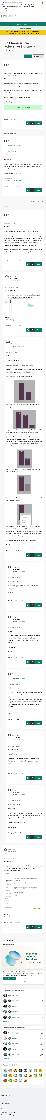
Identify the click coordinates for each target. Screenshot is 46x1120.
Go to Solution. (25, 107)
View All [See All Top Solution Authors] (6, 1021)
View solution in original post (12, 180)
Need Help (12, 114)
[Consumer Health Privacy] (23, 1115)
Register (19, 24)
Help (31, 24)
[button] (28, 56)
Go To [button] (37, 24)
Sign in (25, 24)
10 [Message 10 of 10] (9, 186)
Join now (4, 10)
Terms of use (4, 1106)
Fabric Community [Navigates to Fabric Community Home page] (20, 16)
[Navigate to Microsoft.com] (6, 16)
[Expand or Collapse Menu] (2, 20)
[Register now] (9, 978)
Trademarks (4, 1109)
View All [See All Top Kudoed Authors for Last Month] (6, 1058)
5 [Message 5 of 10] (11, 550)
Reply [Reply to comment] (38, 190)
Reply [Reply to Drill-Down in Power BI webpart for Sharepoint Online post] (38, 123)
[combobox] (31, 28)
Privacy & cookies (5, 1103)
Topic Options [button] (38, 56)
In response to (14, 145)
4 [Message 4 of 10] (10, 325)
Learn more (35, 33)
